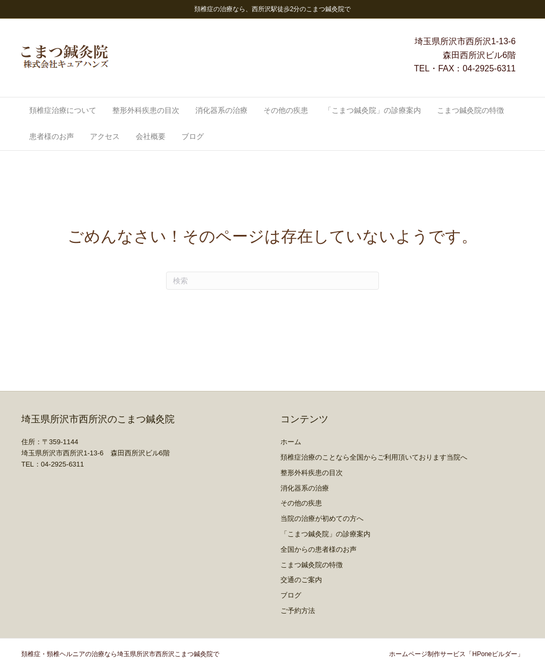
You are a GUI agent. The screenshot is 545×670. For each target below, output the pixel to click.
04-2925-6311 (489, 68)
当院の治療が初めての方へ (322, 518)
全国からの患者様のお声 (318, 549)
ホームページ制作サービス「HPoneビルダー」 (456, 654)
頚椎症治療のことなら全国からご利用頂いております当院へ (373, 457)
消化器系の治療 (221, 110)
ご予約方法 (297, 611)
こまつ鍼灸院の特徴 (470, 110)
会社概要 (151, 136)
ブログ (192, 136)
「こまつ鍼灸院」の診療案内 (372, 110)
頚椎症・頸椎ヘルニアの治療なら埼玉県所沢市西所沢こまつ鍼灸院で (120, 654)
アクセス (105, 136)
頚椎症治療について (62, 110)
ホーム (290, 442)
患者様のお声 (51, 136)
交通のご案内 (301, 580)
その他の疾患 (285, 110)
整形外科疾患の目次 (145, 110)
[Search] (272, 281)
